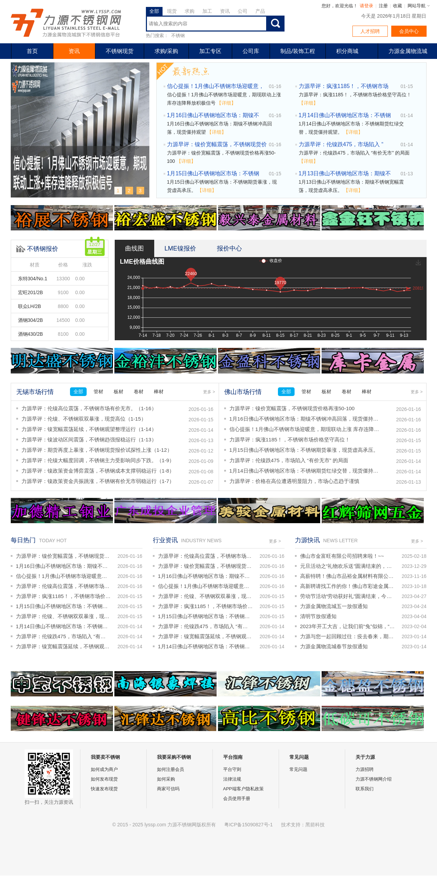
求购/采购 (166, 51)
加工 (207, 11)
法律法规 (232, 779)
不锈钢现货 (119, 51)
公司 (242, 11)
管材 (98, 391)
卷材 (138, 391)
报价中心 (229, 248)
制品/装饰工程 (297, 51)
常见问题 (298, 769)
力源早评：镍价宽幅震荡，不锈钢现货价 (217, 144)
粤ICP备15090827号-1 (248, 824)
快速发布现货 (104, 788)
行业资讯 (165, 540)
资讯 (225, 11)
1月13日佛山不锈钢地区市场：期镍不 (345, 173)
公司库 (251, 51)
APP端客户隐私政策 (243, 788)
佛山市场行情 (243, 391)
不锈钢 (178, 35)
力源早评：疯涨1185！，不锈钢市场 (344, 86)
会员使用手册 (236, 798)
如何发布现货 (104, 779)
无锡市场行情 (35, 391)
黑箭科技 (315, 824)
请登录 (366, 5)
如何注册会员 (170, 769)
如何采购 (166, 779)
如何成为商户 (104, 769)
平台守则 (232, 769)
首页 (32, 51)
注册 (383, 5)
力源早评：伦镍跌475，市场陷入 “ (341, 144)
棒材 (159, 391)
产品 (260, 11)
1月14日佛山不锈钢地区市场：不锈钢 (345, 115)
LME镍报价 (180, 248)
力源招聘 (365, 769)
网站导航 (417, 5)
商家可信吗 (168, 788)
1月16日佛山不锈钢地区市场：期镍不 (213, 115)
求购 (189, 11)
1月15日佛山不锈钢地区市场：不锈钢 (213, 173)
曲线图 (134, 248)
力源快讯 (307, 540)
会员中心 (409, 31)
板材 (118, 391)
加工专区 (210, 51)
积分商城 (347, 51)
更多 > (209, 391)
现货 (172, 11)
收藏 (397, 5)
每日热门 (23, 540)
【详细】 (226, 103)
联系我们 (365, 788)
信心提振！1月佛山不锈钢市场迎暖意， (215, 86)
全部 (154, 11)
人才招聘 (370, 31)
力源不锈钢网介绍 (374, 779)
